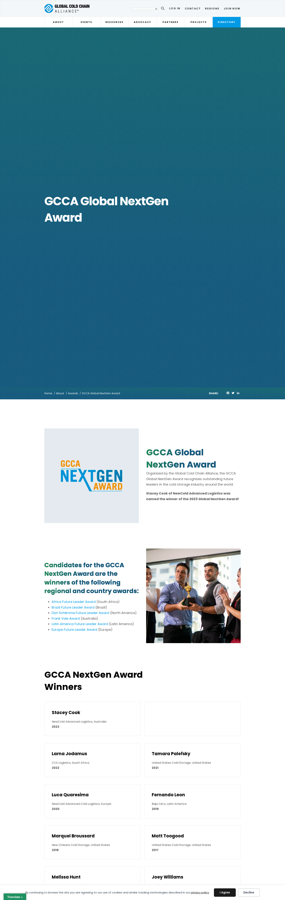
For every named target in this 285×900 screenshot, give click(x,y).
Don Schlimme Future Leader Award (80, 613)
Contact (193, 8)
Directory (226, 22)
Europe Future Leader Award (74, 629)
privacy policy (200, 892)
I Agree (225, 892)
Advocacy (142, 22)
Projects (198, 22)
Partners (170, 22)
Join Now (232, 8)
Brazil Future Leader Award (73, 607)
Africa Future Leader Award (74, 601)
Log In (174, 8)
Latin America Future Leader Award (80, 624)
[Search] (163, 9)
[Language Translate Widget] (145, 9)
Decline (248, 892)
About (58, 22)
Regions (212, 8)
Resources (114, 22)
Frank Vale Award (66, 618)
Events (86, 22)
